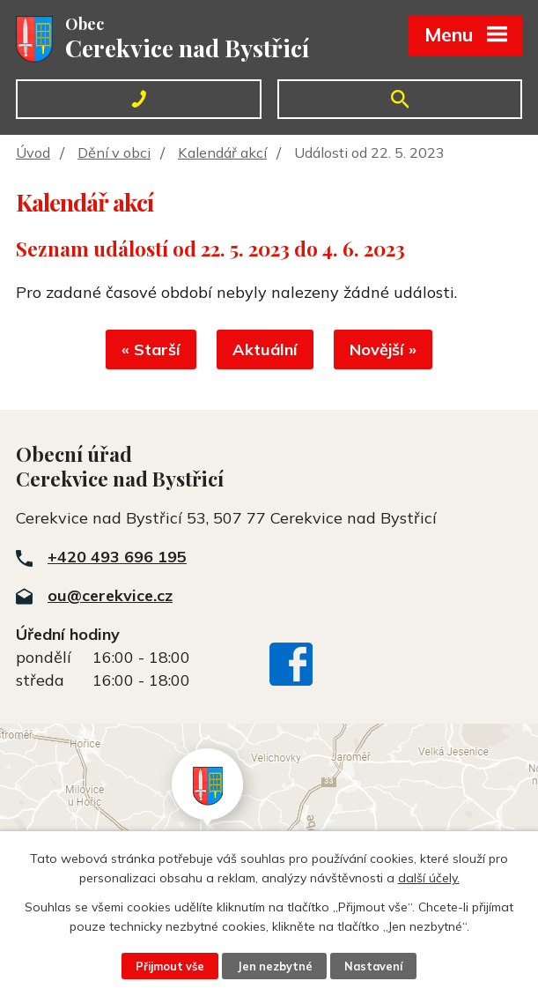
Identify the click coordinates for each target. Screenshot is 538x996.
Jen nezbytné (275, 966)
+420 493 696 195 (117, 556)
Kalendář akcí (222, 152)
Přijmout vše (170, 966)
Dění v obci (114, 152)
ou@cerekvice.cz (110, 595)
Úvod (33, 152)
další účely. (429, 878)
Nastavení (373, 966)
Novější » (383, 349)
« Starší (151, 349)
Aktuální (265, 349)
